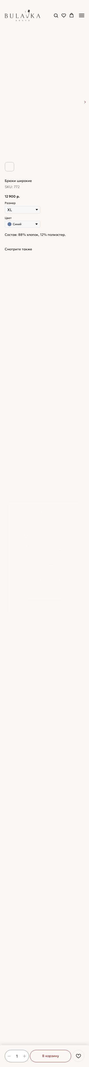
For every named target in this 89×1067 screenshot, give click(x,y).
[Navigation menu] (81, 15)
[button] (56, 15)
